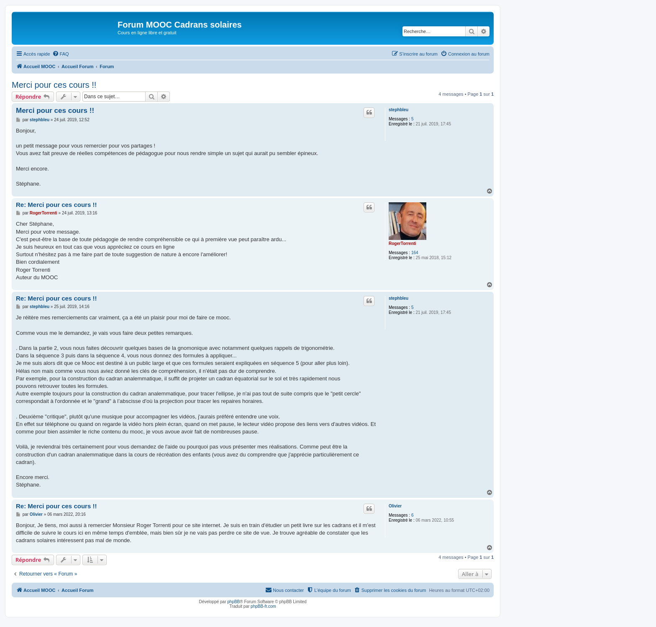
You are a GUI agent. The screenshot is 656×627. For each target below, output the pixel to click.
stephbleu (398, 109)
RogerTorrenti (402, 243)
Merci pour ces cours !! (54, 84)
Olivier (395, 506)
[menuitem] (60, 54)
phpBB (233, 601)
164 (414, 252)
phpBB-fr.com (263, 606)
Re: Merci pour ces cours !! (56, 204)
